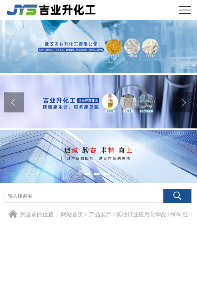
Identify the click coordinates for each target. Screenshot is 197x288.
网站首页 (72, 215)
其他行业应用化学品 (141, 215)
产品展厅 (100, 215)
